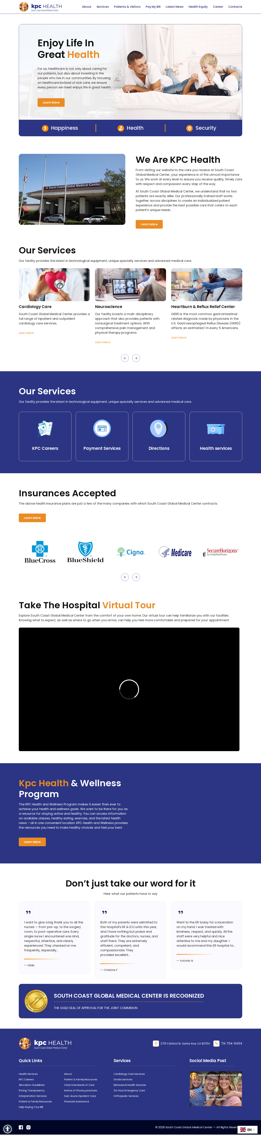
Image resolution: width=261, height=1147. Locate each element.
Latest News (174, 7)
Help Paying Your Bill (32, 1119)
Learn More (51, 102)
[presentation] (125, 358)
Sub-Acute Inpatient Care (81, 1107)
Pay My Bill (153, 7)
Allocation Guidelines (33, 1096)
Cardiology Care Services (130, 1084)
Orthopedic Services (127, 1107)
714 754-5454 (230, 1053)
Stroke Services (124, 1090)
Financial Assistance (77, 1113)
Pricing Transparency (33, 1101)
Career (218, 7)
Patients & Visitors (127, 7)
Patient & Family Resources (82, 1090)
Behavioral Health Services (131, 1096)
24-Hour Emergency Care (131, 1101)
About (86, 7)
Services (103, 7)
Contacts (235, 7)
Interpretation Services (34, 1107)
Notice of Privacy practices (82, 1101)
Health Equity (198, 7)
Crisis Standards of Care (80, 1096)
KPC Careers (27, 1090)
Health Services (29, 1084)
